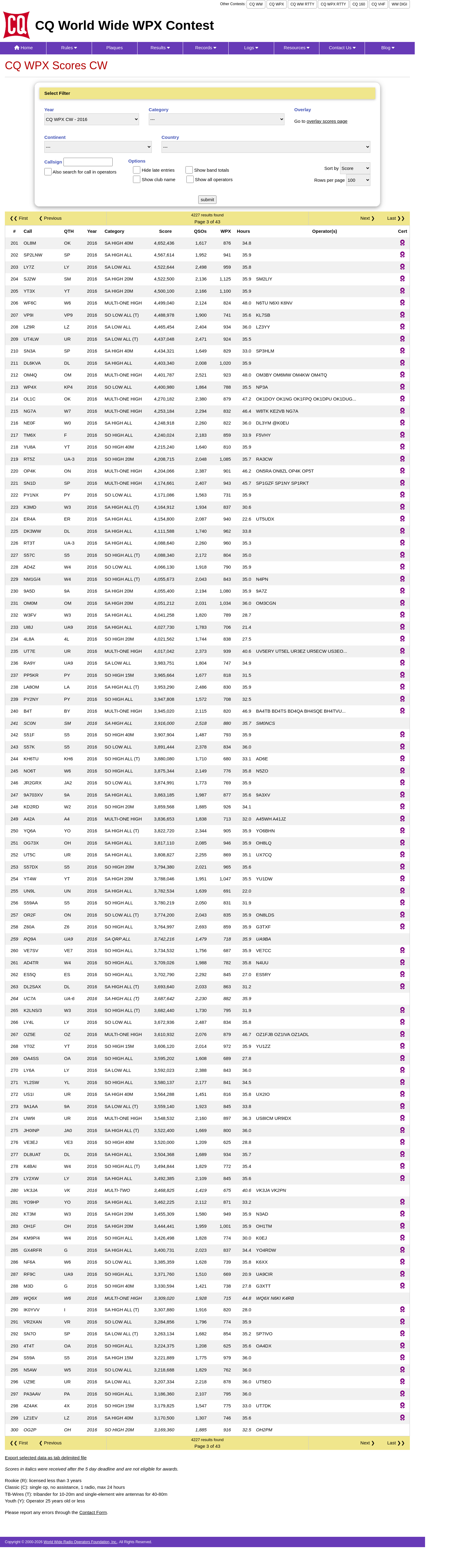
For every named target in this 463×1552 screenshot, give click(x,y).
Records (205, 47)
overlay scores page (327, 121)
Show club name (158, 179)
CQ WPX (276, 4)
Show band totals (211, 170)
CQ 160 (358, 4)
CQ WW (256, 4)
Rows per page (329, 180)
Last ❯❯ (396, 218)
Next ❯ (368, 218)
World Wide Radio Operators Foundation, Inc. (80, 1542)
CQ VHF (378, 4)
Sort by (331, 168)
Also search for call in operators (84, 171)
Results (160, 47)
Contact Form (93, 1512)
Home (23, 47)
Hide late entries (158, 170)
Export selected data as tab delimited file (46, 1457)
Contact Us (342, 47)
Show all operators (214, 179)
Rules (69, 47)
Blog (387, 47)
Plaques (114, 47)
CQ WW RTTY (302, 4)
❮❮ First (19, 218)
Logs (251, 47)
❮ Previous (50, 218)
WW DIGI (399, 4)
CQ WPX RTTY (333, 4)
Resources (297, 47)
